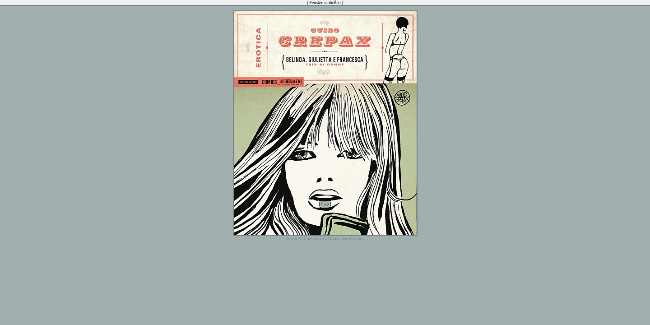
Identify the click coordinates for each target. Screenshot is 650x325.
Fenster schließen (325, 2)
